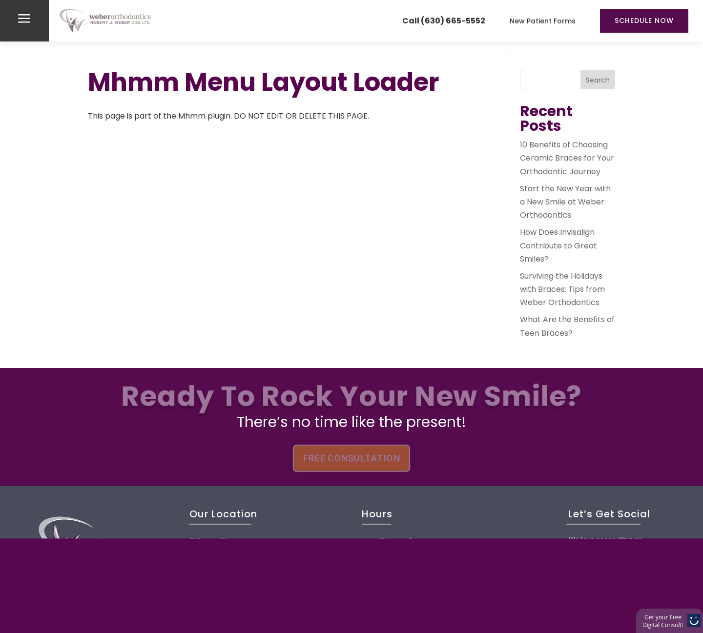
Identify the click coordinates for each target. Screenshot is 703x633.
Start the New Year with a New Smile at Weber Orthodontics (565, 202)
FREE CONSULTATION (351, 458)
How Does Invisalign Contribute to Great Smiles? (558, 245)
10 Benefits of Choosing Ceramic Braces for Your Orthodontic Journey (567, 158)
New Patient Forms (543, 21)
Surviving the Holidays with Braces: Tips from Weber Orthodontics (562, 289)
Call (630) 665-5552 (443, 20)
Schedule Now (644, 20)
